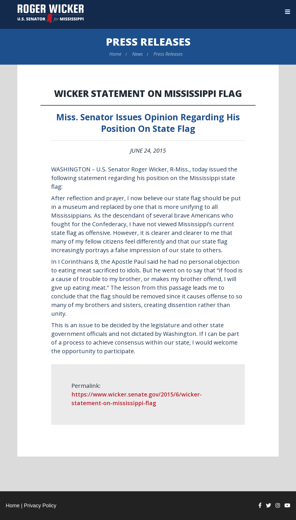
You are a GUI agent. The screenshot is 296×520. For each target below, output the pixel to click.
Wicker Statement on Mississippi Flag (148, 93)
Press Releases (148, 42)
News (137, 54)
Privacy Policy (40, 505)
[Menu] (287, 11)
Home (115, 54)
